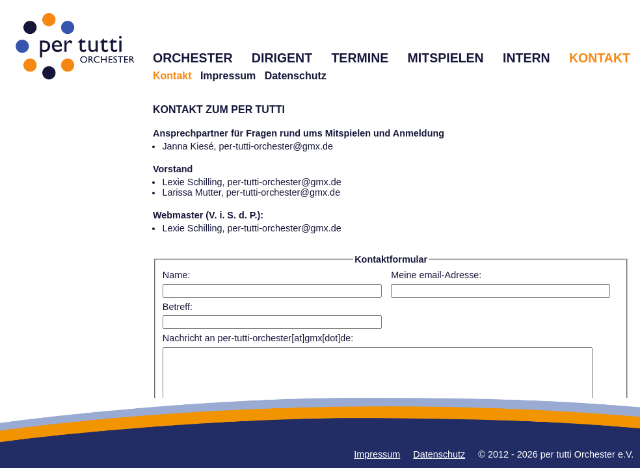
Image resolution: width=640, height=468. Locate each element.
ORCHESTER (193, 58)
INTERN (526, 58)
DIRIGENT (282, 58)
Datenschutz (296, 75)
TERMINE (359, 58)
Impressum (228, 75)
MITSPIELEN (446, 58)
